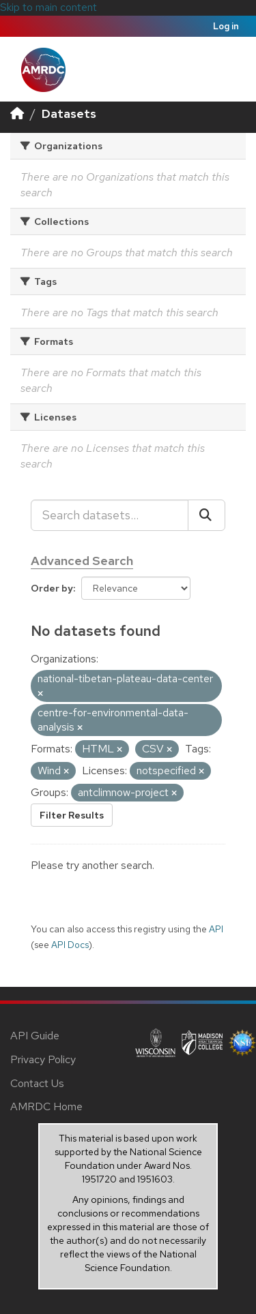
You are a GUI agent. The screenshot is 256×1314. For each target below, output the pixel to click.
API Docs (70, 944)
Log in (226, 26)
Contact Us (37, 1083)
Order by (52, 588)
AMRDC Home (46, 1106)
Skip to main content (48, 7)
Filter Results (72, 815)
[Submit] (206, 515)
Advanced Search (82, 560)
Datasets (69, 113)
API (216, 929)
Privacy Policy (43, 1059)
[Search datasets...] (109, 515)
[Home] (17, 113)
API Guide (34, 1035)
